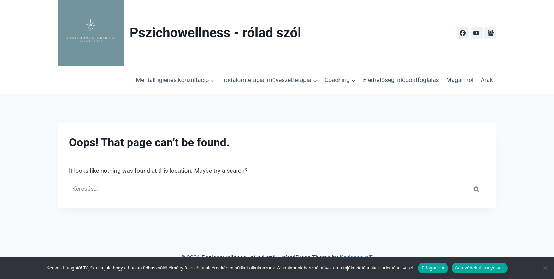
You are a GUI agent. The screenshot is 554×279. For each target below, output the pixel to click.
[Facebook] (463, 33)
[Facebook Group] (490, 33)
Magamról (459, 79)
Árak (487, 79)
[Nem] (545, 268)
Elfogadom (433, 268)
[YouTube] (477, 33)
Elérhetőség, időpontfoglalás (401, 79)
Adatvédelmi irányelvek (479, 268)
